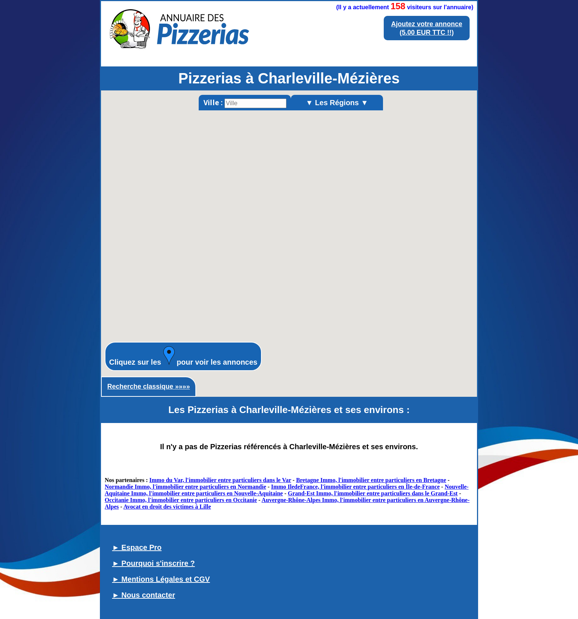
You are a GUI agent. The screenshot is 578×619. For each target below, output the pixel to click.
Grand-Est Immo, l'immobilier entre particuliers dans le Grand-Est (373, 493)
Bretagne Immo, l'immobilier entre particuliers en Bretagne (371, 480)
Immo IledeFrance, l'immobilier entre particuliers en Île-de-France (355, 487)
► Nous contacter (143, 595)
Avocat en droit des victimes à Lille (167, 506)
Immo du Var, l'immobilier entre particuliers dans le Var (220, 480)
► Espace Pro (136, 547)
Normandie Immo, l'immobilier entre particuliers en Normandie (185, 487)
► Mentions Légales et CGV (161, 579)
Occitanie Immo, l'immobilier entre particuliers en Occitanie (181, 500)
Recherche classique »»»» (148, 386)
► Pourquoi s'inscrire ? (153, 563)
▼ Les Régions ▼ (337, 103)
